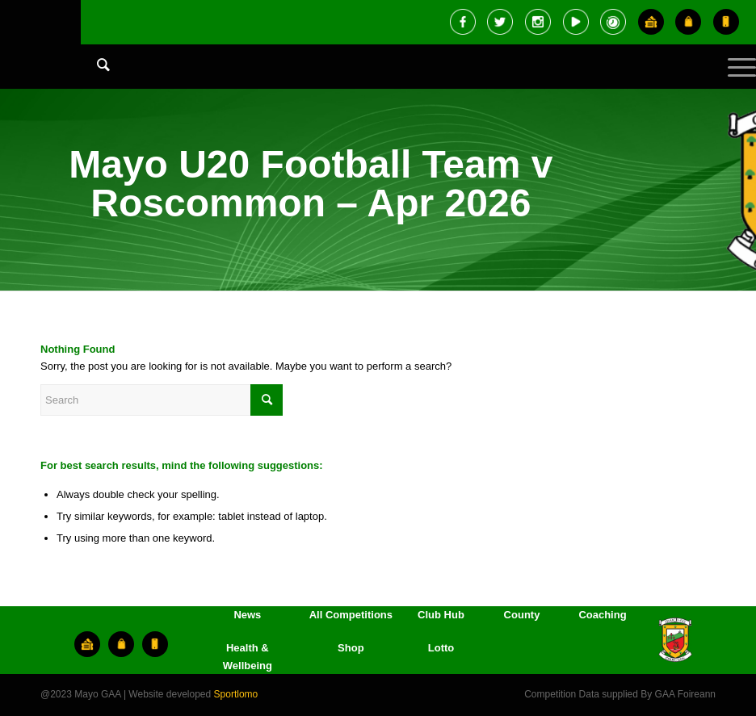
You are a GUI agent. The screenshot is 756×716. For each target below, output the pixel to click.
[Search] (95, 64)
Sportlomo (236, 694)
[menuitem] (95, 80)
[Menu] (734, 80)
